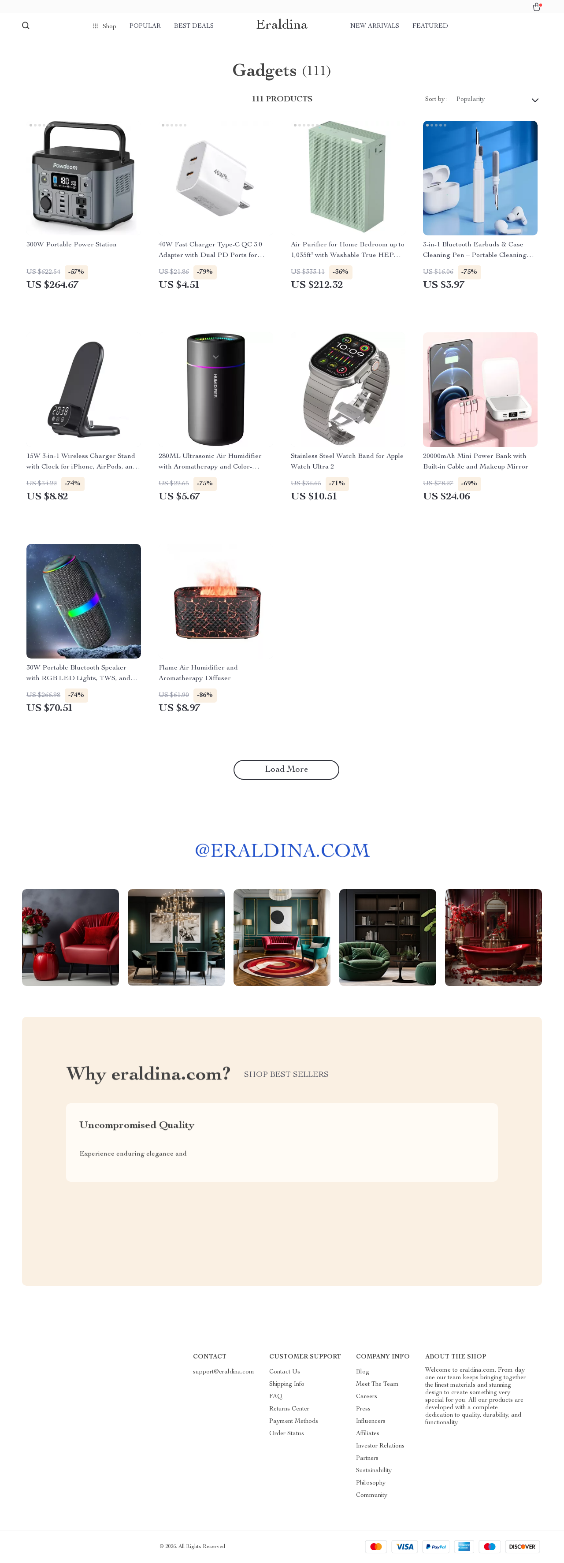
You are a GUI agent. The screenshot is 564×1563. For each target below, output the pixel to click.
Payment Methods (293, 1421)
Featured (430, 26)
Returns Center (289, 1409)
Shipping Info (286, 1384)
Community (371, 1495)
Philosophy (371, 1483)
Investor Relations (380, 1446)
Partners (367, 1458)
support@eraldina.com (223, 1372)
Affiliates (367, 1434)
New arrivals (374, 26)
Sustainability (374, 1471)
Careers (366, 1397)
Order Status (286, 1434)
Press (363, 1409)
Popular (145, 26)
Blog (362, 1372)
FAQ (275, 1397)
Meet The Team (377, 1384)
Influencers (371, 1421)
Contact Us (284, 1372)
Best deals (194, 26)
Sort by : (436, 100)
